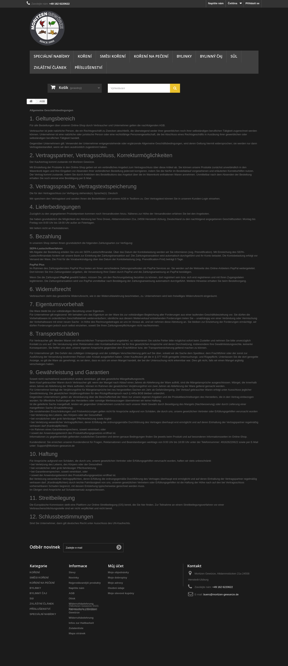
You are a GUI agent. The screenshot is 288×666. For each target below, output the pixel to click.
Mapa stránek (77, 633)
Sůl (234, 56)
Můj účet (116, 565)
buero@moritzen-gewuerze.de (221, 594)
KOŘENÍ (85, 56)
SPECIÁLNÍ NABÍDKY (51, 56)
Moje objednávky (118, 572)
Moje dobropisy (117, 577)
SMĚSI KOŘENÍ (113, 56)
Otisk (72, 598)
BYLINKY (184, 56)
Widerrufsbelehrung (81, 603)
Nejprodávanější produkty (85, 582)
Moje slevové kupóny (121, 593)
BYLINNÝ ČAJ (211, 56)
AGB (72, 593)
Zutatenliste (76, 628)
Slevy (72, 572)
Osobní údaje (116, 588)
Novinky (74, 577)
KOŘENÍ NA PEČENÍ (151, 56)
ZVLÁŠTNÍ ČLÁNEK (50, 67)
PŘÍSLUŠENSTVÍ (88, 67)
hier (143, 504)
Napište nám (216, 3)
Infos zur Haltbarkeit (81, 622)
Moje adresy (115, 582)
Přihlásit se (252, 3)
